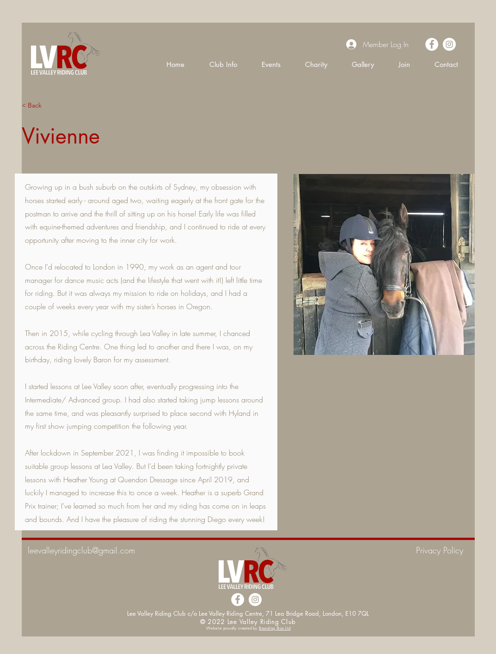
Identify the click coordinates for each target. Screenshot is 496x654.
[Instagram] (449, 44)
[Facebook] (431, 44)
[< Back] (40, 105)
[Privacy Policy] (430, 550)
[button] (223, 64)
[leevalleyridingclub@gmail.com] (112, 550)
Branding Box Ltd (275, 628)
